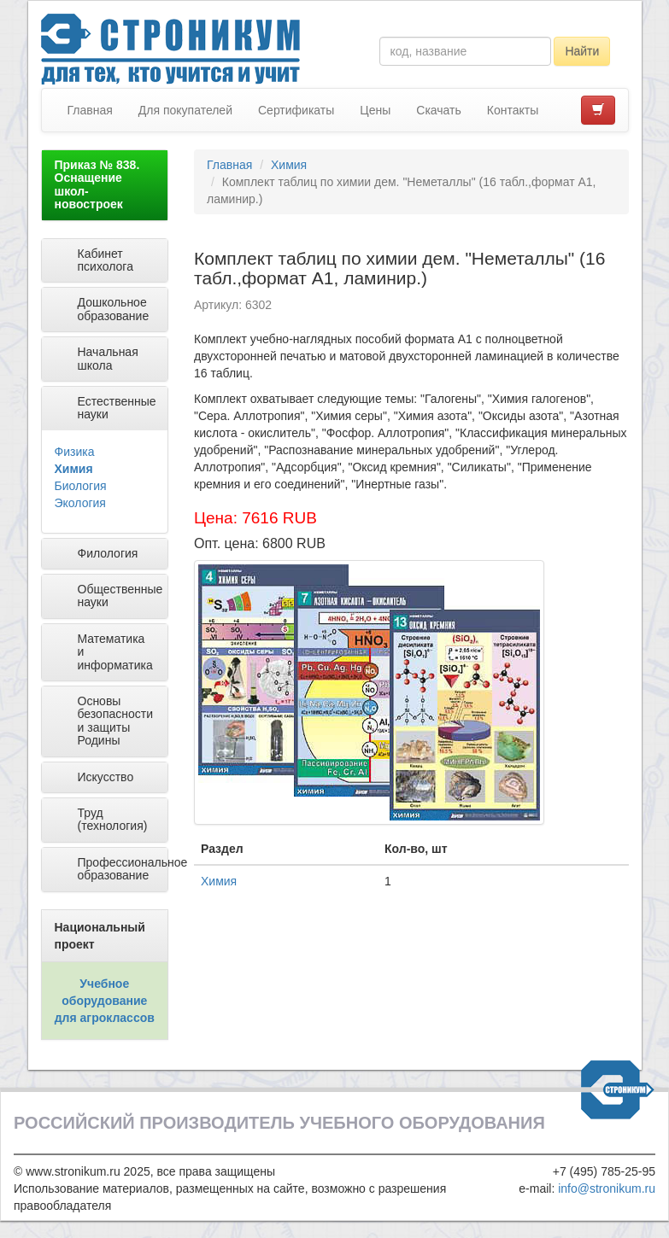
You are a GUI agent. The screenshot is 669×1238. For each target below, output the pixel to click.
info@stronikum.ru (606, 1188)
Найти (582, 51)
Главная (90, 110)
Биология (81, 486)
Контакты (512, 110)
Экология (80, 503)
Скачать (438, 110)
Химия (74, 469)
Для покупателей (185, 110)
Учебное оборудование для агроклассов (105, 1001)
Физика (75, 451)
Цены (375, 110)
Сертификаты (296, 110)
